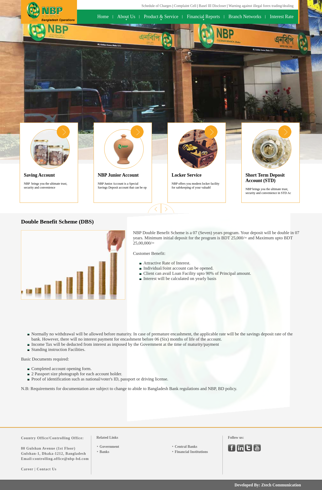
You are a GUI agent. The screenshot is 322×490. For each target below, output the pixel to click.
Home (103, 16)
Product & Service (161, 16)
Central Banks (186, 447)
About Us (126, 16)
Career (27, 469)
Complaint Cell (185, 6)
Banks (104, 452)
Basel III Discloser (213, 6)
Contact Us (47, 469)
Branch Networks (244, 16)
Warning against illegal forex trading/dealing (260, 6)
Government (109, 447)
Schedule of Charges (157, 6)
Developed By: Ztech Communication (268, 485)
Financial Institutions (191, 452)
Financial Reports (203, 16)
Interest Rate (281, 16)
